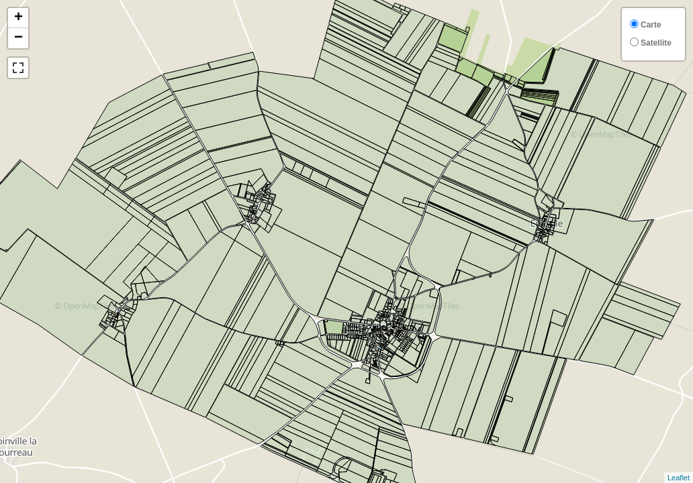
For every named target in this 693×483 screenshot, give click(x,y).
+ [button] (18, 18)
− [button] (18, 38)
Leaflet (678, 478)
